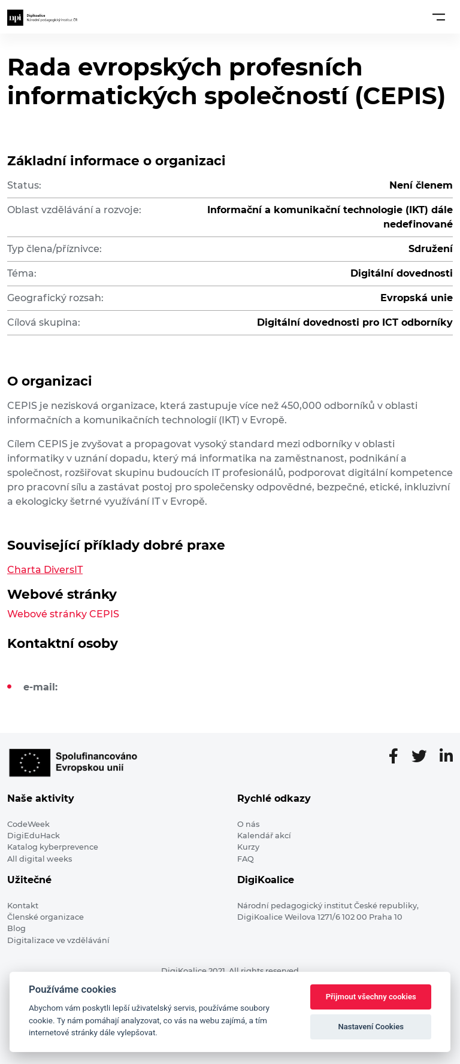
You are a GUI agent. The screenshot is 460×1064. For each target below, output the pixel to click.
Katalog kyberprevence (52, 846)
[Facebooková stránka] (398, 756)
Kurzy (248, 846)
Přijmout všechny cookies (371, 996)
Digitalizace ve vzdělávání (58, 940)
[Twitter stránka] (423, 756)
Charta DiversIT (45, 569)
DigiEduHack (33, 835)
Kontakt (22, 905)
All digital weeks (39, 858)
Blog (16, 928)
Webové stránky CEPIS (63, 614)
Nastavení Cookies (371, 1026)
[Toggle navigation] (439, 16)
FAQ (245, 858)
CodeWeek (28, 824)
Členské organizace (45, 917)
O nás (248, 824)
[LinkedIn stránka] (446, 756)
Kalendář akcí (264, 835)
